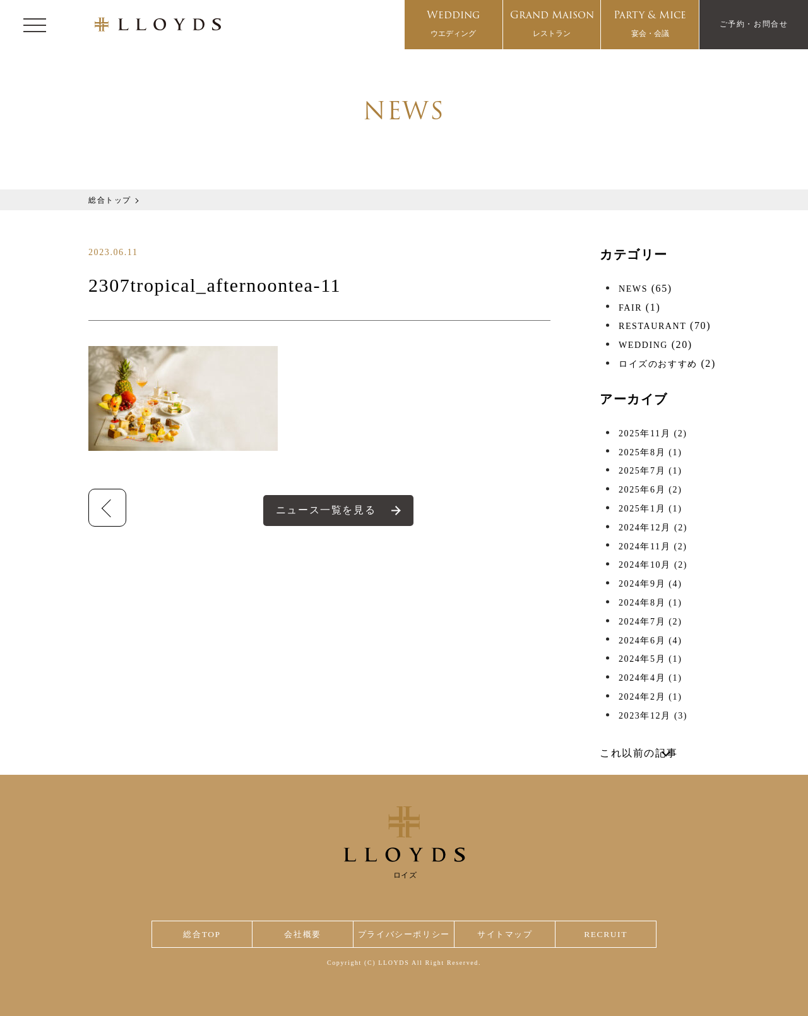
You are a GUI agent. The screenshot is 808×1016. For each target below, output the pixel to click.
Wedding (453, 25)
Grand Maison (552, 25)
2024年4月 (650, 678)
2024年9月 (650, 584)
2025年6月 (650, 489)
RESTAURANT (652, 326)
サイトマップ (507, 934)
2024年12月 (653, 527)
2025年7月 (650, 470)
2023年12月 (653, 715)
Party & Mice (650, 25)
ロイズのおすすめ (658, 364)
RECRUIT (606, 934)
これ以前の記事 (638, 753)
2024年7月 (650, 621)
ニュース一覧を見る (326, 510)
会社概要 (300, 934)
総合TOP (201, 934)
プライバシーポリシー (404, 934)
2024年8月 (650, 602)
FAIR (630, 308)
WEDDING (643, 345)
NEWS (633, 289)
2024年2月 (650, 697)
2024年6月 (650, 640)
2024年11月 (653, 546)
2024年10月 (653, 565)
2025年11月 (653, 433)
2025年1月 (650, 508)
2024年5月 (650, 659)
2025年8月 (650, 452)
